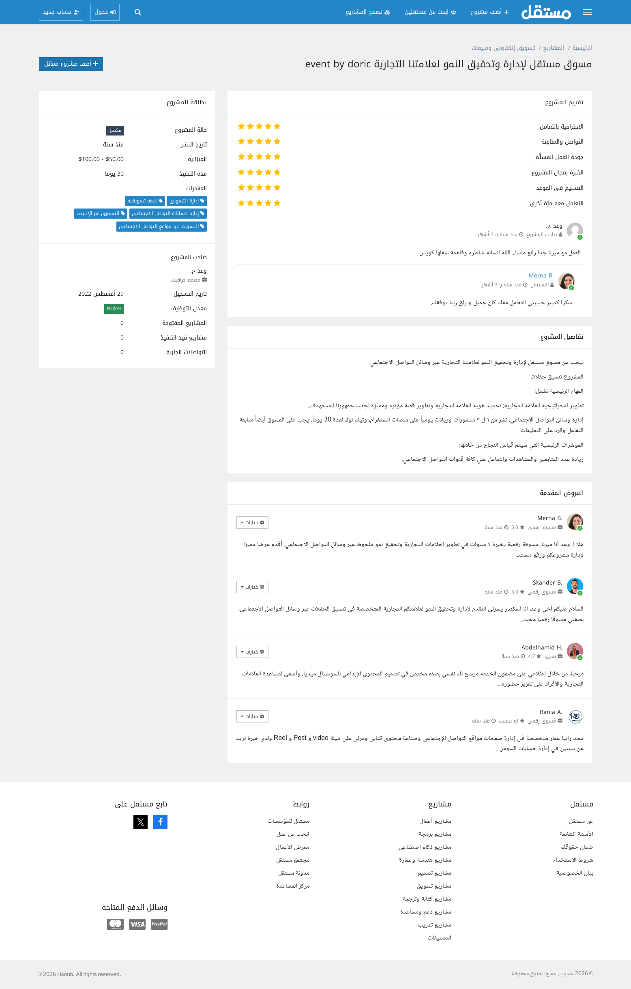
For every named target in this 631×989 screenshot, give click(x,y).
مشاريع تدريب (434, 925)
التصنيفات (439, 938)
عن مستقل (581, 821)
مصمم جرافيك (185, 279)
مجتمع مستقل (292, 860)
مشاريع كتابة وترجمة (427, 899)
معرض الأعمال (292, 847)
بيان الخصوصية (574, 873)
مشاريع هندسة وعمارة (425, 860)
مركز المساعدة (292, 886)
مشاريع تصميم (434, 873)
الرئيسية (582, 48)
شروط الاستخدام (572, 860)
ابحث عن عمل (293, 834)
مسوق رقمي (542, 527)
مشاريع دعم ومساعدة (425, 912)
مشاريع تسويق (434, 886)
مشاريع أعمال (435, 821)
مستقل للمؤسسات (288, 821)
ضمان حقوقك (577, 847)
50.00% (114, 309)
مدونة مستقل (293, 873)
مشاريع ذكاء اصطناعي (425, 847)
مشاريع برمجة (435, 834)
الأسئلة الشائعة (576, 834)
